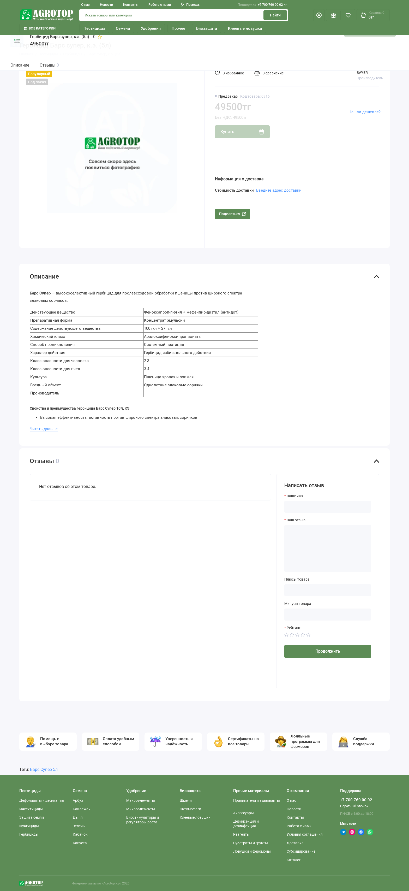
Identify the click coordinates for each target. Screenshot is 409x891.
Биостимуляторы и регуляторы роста (142, 819)
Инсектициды (31, 809)
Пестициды (94, 28)
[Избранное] (348, 15)
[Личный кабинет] (319, 15)
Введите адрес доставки (279, 190)
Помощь (190, 5)
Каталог (294, 860)
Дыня (78, 817)
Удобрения (151, 28)
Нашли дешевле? (364, 112)
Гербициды (28, 834)
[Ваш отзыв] (327, 548)
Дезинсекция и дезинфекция (246, 823)
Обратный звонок (354, 806)
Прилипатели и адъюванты (256, 800)
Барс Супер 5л (44, 769)
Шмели (186, 800)
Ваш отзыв (296, 520)
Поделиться (232, 214)
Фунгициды (29, 826)
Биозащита (206, 28)
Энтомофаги (190, 809)
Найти (275, 15)
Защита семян (31, 817)
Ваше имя (295, 496)
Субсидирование (301, 851)
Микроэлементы (140, 809)
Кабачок (80, 834)
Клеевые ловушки (245, 28)
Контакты (130, 5)
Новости (106, 5)
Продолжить (327, 651)
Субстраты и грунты (250, 843)
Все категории (40, 28)
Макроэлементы (140, 800)
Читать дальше (44, 429)
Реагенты (241, 834)
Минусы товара (297, 603)
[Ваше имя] (327, 507)
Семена (123, 28)
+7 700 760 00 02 (262, 5)
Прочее (178, 28)
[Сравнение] (333, 15)
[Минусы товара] (327, 615)
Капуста (80, 843)
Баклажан (82, 809)
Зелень (79, 826)
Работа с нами (159, 5)
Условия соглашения (305, 834)
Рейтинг (293, 628)
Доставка (295, 843)
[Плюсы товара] (327, 590)
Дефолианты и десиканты (41, 800)
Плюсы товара (297, 579)
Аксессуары (243, 813)
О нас (85, 5)
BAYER (362, 72)
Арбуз (78, 800)
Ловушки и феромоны (252, 851)
